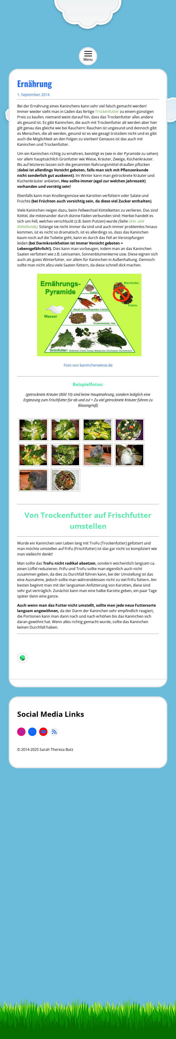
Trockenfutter (107, 111)
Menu (88, 56)
